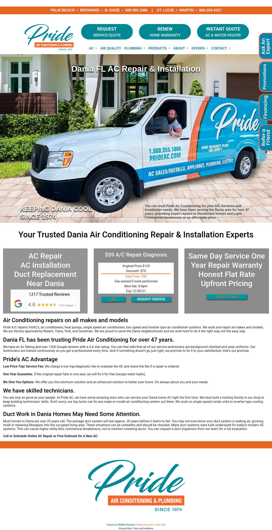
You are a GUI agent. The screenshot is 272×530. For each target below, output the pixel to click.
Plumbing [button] (133, 48)
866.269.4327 (210, 10)
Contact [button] (219, 48)
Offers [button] (199, 48)
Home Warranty (164, 31)
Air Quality (110, 48)
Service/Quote (107, 31)
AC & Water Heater (223, 31)
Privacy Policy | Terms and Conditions (136, 528)
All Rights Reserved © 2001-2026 (150, 525)
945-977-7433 (226, 297)
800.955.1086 (136, 10)
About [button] (179, 48)
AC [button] (92, 48)
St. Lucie (165, 10)
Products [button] (157, 48)
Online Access (126, 524)
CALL (113, 299)
